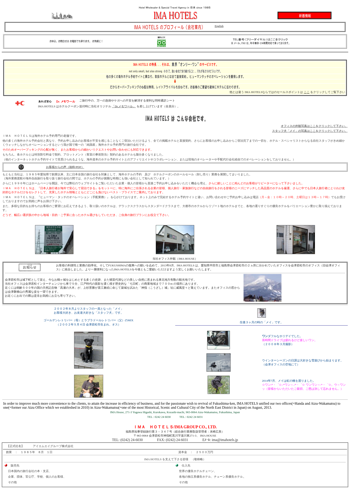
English (219, 26)
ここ (307, 92)
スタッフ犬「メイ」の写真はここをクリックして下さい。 (310, 131)
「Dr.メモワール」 (124, 106)
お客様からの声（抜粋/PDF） (65, 167)
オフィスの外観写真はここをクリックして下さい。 (314, 126)
